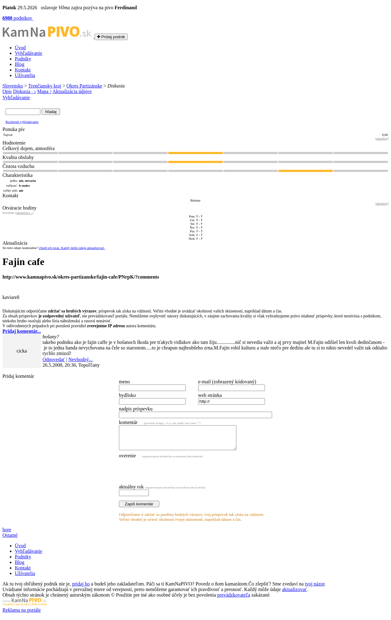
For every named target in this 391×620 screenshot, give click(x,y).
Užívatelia (25, 75)
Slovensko (12, 85)
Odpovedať (54, 359)
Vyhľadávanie (28, 53)
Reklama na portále (21, 614)
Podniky (23, 58)
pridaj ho (81, 588)
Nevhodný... (80, 359)
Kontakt (23, 69)
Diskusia (24, 91)
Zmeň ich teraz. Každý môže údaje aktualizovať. (72, 248)
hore (6, 534)
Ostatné (10, 539)
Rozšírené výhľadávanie (22, 122)
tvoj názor (314, 588)
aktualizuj (382, 138)
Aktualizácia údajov (72, 91)
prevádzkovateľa (233, 599)
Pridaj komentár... (21, 331)
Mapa (44, 91)
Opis (7, 91)
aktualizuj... (24, 212)
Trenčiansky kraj (44, 85)
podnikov (17, 18)
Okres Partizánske (84, 85)
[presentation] (166, 475)
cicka (22, 350)
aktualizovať (294, 594)
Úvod (20, 47)
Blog (19, 64)
